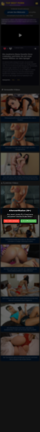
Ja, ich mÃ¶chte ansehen (28, 221)
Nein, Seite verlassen (11, 221)
